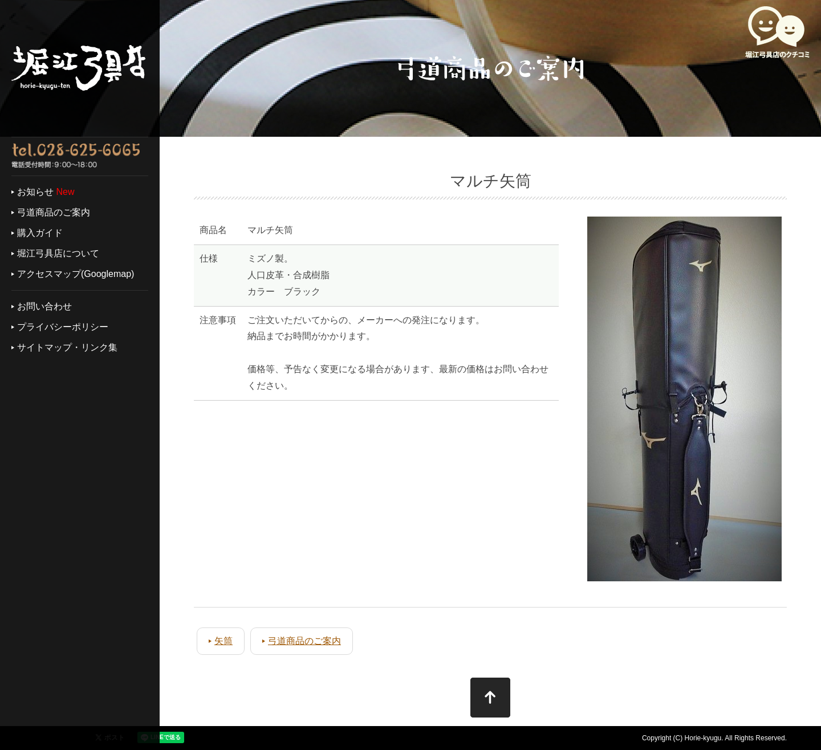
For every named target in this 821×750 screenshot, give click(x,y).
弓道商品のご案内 (53, 212)
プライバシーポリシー (62, 327)
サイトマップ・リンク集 (67, 347)
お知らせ (35, 192)
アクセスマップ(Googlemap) (75, 274)
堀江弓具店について (58, 253)
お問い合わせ (44, 306)
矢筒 (223, 641)
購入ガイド (40, 233)
